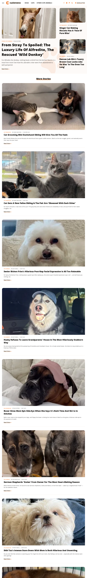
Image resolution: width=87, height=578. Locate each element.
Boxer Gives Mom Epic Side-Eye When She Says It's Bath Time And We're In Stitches (43, 155)
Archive (40, 555)
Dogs (27, 3)
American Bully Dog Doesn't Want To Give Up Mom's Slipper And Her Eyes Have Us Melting (15, 311)
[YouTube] (67, 3)
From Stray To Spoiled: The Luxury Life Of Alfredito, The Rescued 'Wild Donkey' (28, 49)
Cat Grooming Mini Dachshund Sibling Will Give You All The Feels (14, 106)
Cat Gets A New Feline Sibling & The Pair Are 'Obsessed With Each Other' (43, 106)
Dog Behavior (36, 148)
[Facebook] (64, 3)
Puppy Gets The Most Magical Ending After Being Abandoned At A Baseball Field (43, 206)
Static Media (34, 558)
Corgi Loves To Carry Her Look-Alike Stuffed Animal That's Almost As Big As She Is (43, 259)
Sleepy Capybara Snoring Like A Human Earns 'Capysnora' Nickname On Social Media (43, 465)
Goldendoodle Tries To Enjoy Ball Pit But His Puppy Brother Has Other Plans (71, 206)
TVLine (21, 565)
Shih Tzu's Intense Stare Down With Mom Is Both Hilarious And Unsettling (13, 208)
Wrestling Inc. (77, 565)
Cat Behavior (63, 25)
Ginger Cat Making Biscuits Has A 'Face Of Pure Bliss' (70, 31)
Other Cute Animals (44, 3)
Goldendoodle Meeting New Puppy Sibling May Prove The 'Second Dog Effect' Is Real (43, 362)
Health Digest (38, 565)
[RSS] (72, 3)
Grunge (31, 565)
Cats (32, 3)
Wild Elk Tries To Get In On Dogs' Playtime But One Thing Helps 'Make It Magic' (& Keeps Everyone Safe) (14, 362)
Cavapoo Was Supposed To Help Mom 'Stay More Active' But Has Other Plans (15, 465)
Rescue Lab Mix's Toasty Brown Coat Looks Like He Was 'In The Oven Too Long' (71, 63)
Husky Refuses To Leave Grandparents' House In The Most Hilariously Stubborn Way (14, 156)
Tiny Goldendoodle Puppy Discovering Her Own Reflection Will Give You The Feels (70, 259)
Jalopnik (15, 565)
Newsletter (80, 3)
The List (63, 565)
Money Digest (48, 565)
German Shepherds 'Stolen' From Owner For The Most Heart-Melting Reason (71, 155)
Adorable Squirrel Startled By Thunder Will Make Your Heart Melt (71, 463)
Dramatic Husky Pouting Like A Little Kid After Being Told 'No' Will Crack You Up (14, 259)
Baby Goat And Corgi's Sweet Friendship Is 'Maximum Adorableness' (11, 413)
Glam (25, 565)
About (33, 555)
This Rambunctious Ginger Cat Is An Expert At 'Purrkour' (14, 513)
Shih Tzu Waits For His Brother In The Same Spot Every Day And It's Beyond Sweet (72, 360)
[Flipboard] (69, 3)
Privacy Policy (50, 555)
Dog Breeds (62, 56)
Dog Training (7, 302)
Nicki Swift (56, 565)
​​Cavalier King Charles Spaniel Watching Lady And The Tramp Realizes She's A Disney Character (43, 516)
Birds (33, 405)
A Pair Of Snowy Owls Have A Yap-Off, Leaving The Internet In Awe (43, 412)
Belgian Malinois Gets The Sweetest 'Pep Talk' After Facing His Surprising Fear (71, 412)
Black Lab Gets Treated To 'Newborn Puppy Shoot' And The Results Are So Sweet (72, 309)
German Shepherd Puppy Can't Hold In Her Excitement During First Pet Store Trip (43, 311)
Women (69, 565)
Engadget (8, 565)
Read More (5, 69)
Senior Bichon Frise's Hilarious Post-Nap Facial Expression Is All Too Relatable (71, 106)
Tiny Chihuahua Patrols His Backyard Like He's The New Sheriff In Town (71, 515)
